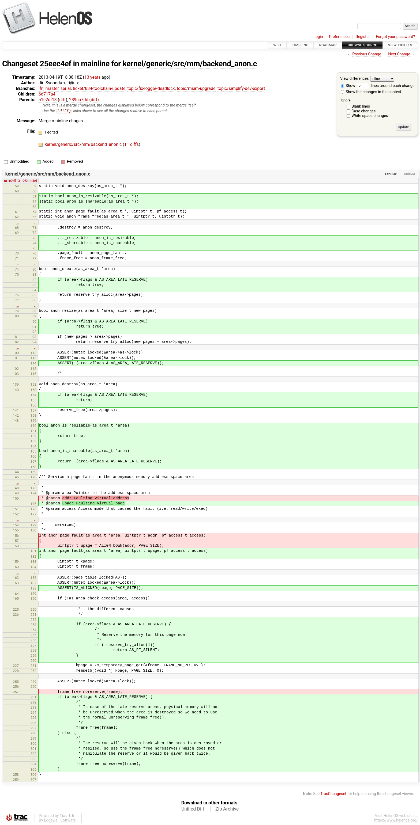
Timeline (300, 45)
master (51, 88)
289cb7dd (78, 99)
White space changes (369, 115)
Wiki (277, 45)
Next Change (399, 54)
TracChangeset (333, 794)
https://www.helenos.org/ (396, 820)
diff (62, 99)
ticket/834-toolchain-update (99, 88)
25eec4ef (55, 63)
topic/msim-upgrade (196, 88)
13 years (92, 77)
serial (66, 88)
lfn (41, 88)
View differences (354, 79)
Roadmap (328, 45)
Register (363, 37)
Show (348, 85)
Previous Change (366, 54)
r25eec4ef (29, 181)
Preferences (339, 37)
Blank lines (360, 106)
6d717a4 (47, 94)
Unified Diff (193, 809)
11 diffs (131, 144)
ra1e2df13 (12, 181)
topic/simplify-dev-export (241, 88)
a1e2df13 (48, 99)
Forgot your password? (395, 37)
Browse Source (362, 45)
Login (318, 37)
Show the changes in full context (371, 92)
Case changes (363, 111)
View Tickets (400, 45)
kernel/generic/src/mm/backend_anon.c (190, 63)
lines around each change (386, 85)
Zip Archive (227, 809)
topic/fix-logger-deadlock (151, 88)
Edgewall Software (60, 820)
